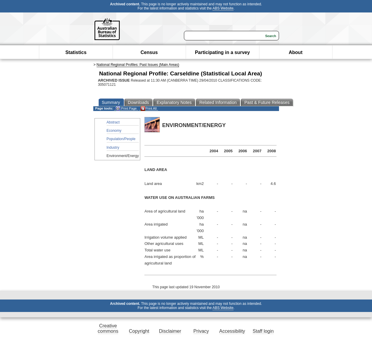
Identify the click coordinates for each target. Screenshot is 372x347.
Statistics (75, 52)
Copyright (139, 331)
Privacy (201, 331)
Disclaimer (170, 331)
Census (149, 52)
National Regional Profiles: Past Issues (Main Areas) (138, 65)
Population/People (121, 139)
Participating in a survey (222, 52)
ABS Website (222, 8)
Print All (149, 108)
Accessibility (232, 331)
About (295, 52)
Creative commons (108, 328)
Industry (113, 147)
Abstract (113, 122)
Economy (114, 131)
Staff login (263, 331)
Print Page (126, 108)
